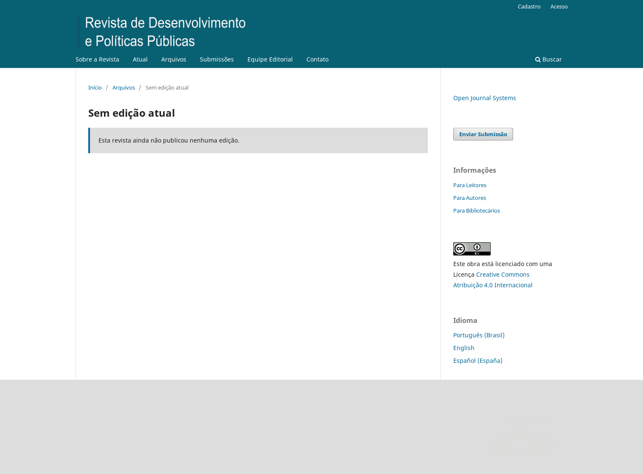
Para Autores (469, 198)
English (464, 348)
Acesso (559, 6)
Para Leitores (469, 185)
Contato (317, 59)
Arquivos (173, 59)
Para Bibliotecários (476, 210)
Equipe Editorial (270, 59)
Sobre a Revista (97, 59)
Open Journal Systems (484, 98)
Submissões (217, 59)
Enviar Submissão (483, 134)
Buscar (548, 59)
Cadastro (529, 6)
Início (95, 87)
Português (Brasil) (479, 335)
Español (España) (478, 360)
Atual (140, 59)
